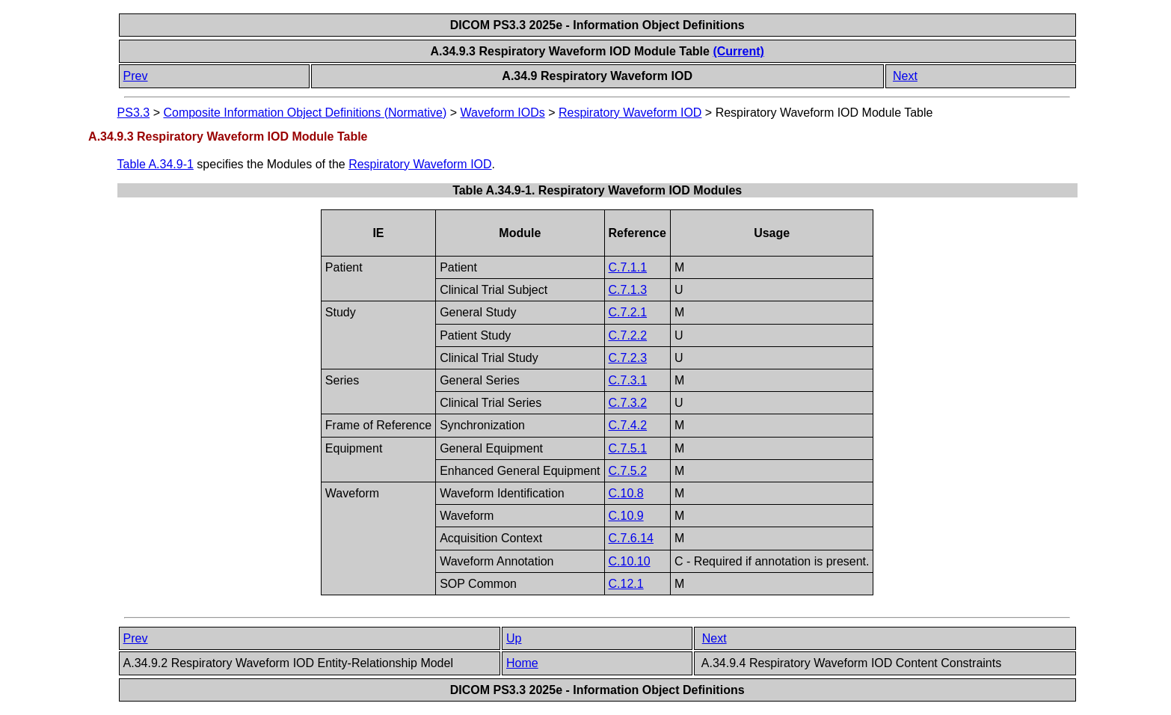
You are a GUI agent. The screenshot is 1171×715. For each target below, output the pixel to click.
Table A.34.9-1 (155, 164)
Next (905, 76)
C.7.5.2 (628, 470)
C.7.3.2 (628, 402)
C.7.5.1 (628, 448)
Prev (135, 76)
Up (513, 638)
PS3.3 (133, 112)
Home (522, 663)
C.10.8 (626, 493)
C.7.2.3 (628, 358)
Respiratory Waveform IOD (630, 112)
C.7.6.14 (631, 538)
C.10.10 (630, 561)
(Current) (738, 51)
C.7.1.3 (628, 289)
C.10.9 (626, 515)
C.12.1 (626, 583)
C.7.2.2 (628, 335)
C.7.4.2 (628, 425)
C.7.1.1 (628, 267)
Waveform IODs (503, 112)
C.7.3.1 (628, 380)
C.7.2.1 (628, 312)
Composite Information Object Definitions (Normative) (304, 112)
